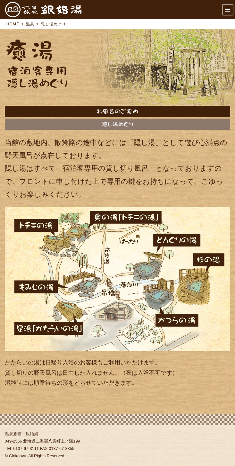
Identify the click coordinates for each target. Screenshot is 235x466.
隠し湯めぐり (118, 124)
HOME (13, 24)
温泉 (30, 24)
